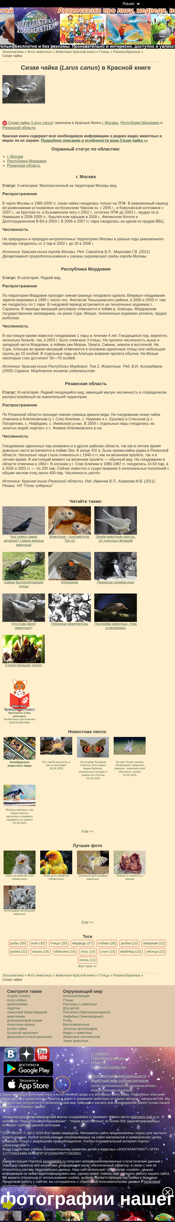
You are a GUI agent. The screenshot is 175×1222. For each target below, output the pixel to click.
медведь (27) (82, 943)
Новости (98, 1063)
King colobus (17, 1000)
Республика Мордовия (26, 161)
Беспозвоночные (76, 1024)
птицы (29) (58, 943)
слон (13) (108, 951)
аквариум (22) (154, 943)
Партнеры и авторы (108, 1058)
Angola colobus (18, 996)
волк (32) (38, 943)
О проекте (100, 1054)
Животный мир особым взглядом (120, 1081)
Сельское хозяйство (108, 1067)
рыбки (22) (129, 943)
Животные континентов (81, 1037)
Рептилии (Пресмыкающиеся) (86, 1012)
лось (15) (88, 951)
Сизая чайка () (30, 123)
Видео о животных (77, 1033)
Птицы (68, 1000)
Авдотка (13, 1008)
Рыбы (67, 1020)
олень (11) (87, 960)
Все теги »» (87, 966)
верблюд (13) (130, 951)
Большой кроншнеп (22, 1033)
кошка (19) (40, 951)
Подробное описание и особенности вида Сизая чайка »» (94, 140)
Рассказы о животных (80, 1004)
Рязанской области (19, 128)
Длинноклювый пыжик (24, 1020)
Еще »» (87, 831)
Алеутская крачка (21, 1024)
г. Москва (15, 157)
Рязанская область (23, 166)
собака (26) (107, 943)
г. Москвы (110, 123)
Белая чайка (17, 1029)
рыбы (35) (18, 943)
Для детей (71, 1008)
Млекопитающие (76, 996)
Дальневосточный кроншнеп (29, 1037)
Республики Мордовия (139, 123)
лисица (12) (155, 951)
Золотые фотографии (80, 1029)
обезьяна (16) (65, 951)
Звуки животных (75, 1041)
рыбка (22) (18, 951)
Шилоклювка (17, 1004)
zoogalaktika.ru (54, 1161)
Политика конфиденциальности (119, 1076)
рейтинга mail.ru (143, 1117)
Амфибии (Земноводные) (83, 1016)
